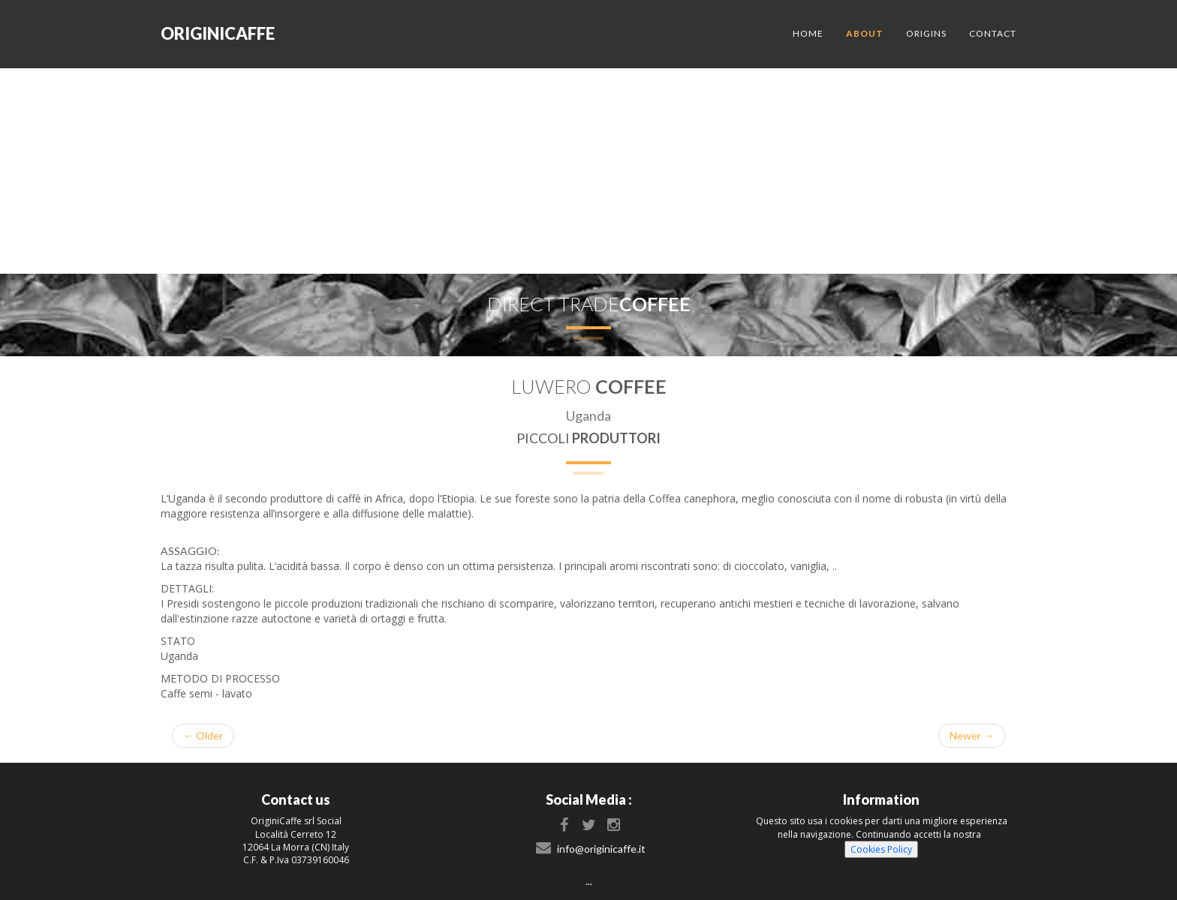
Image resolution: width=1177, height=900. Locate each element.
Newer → (972, 735)
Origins (926, 33)
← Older (203, 735)
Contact (992, 33)
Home (808, 33)
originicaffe (218, 33)
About (865, 33)
